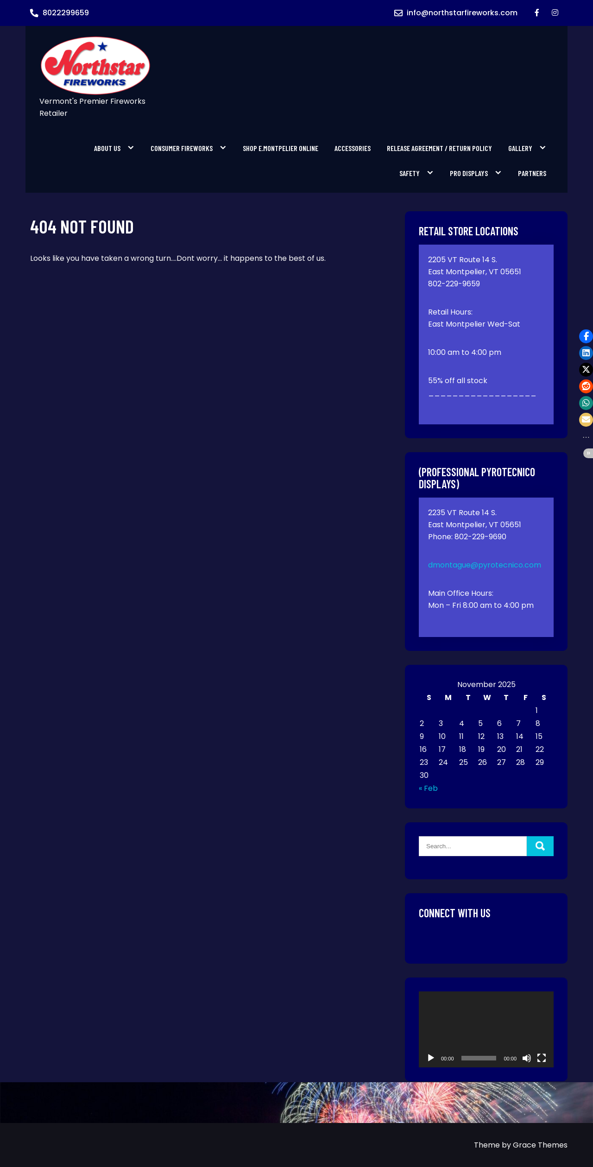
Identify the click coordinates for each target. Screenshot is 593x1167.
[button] (586, 336)
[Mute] (526, 1058)
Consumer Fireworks (182, 148)
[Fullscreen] (541, 1058)
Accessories (352, 148)
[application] (486, 1029)
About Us (107, 148)
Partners (532, 173)
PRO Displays (469, 173)
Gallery (520, 148)
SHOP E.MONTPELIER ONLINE (280, 148)
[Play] (430, 1058)
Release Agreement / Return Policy (439, 148)
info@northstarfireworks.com (462, 12)
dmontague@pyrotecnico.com (484, 565)
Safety (409, 173)
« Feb (428, 788)
